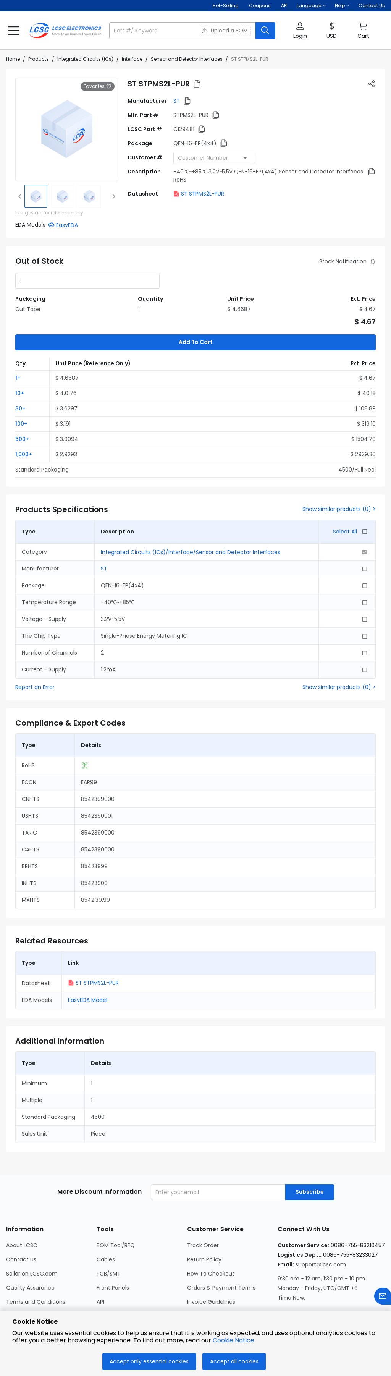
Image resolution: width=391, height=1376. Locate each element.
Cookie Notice (233, 1340)
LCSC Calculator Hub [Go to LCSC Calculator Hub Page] (124, 1278)
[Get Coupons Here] (260, 5)
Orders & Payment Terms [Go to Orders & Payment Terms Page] (221, 1250)
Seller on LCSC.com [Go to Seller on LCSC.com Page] (32, 1236)
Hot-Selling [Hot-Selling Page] (226, 5)
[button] (311, 5)
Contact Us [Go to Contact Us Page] (21, 1221)
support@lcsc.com (321, 1226)
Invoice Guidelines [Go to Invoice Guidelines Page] (211, 1264)
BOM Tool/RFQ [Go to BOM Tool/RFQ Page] (116, 1207)
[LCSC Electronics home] (65, 30)
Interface (132, 59)
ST (176, 101)
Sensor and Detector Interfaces (187, 59)
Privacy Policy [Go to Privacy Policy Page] (24, 1278)
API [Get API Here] (284, 5)
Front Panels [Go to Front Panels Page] (113, 1250)
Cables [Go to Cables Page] (106, 1221)
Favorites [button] (98, 86)
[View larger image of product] (66, 129)
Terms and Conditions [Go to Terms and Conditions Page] (35, 1264)
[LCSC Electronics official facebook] (304, 1299)
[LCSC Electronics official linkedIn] (324, 1299)
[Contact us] (382, 1297)
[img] (35, 196)
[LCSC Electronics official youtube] (366, 1299)
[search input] (183, 30)
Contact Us (372, 5)
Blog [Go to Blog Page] (11, 1306)
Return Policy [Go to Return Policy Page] (204, 1221)
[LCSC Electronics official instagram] (283, 1299)
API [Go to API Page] (100, 1264)
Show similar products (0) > (339, 471)
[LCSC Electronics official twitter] (345, 1299)
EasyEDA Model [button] (87, 962)
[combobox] (213, 158)
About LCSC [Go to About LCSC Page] (21, 1207)
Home (13, 59)
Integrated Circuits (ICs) (85, 59)
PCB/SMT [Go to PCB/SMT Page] (109, 1236)
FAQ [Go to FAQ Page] (192, 1306)
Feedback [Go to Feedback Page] (200, 1292)
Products (38, 59)
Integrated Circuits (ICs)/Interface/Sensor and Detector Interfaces (190, 514)
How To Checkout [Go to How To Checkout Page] (210, 1236)
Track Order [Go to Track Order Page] (203, 1207)
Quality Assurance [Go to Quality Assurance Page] (30, 1250)
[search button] (265, 30)
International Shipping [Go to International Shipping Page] (216, 1278)
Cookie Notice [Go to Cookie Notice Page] (24, 1292)
